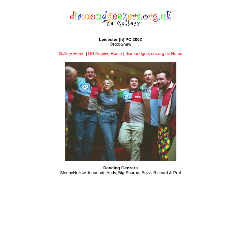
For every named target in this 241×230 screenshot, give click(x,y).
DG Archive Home (105, 53)
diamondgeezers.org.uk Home (153, 53)
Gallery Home (71, 53)
